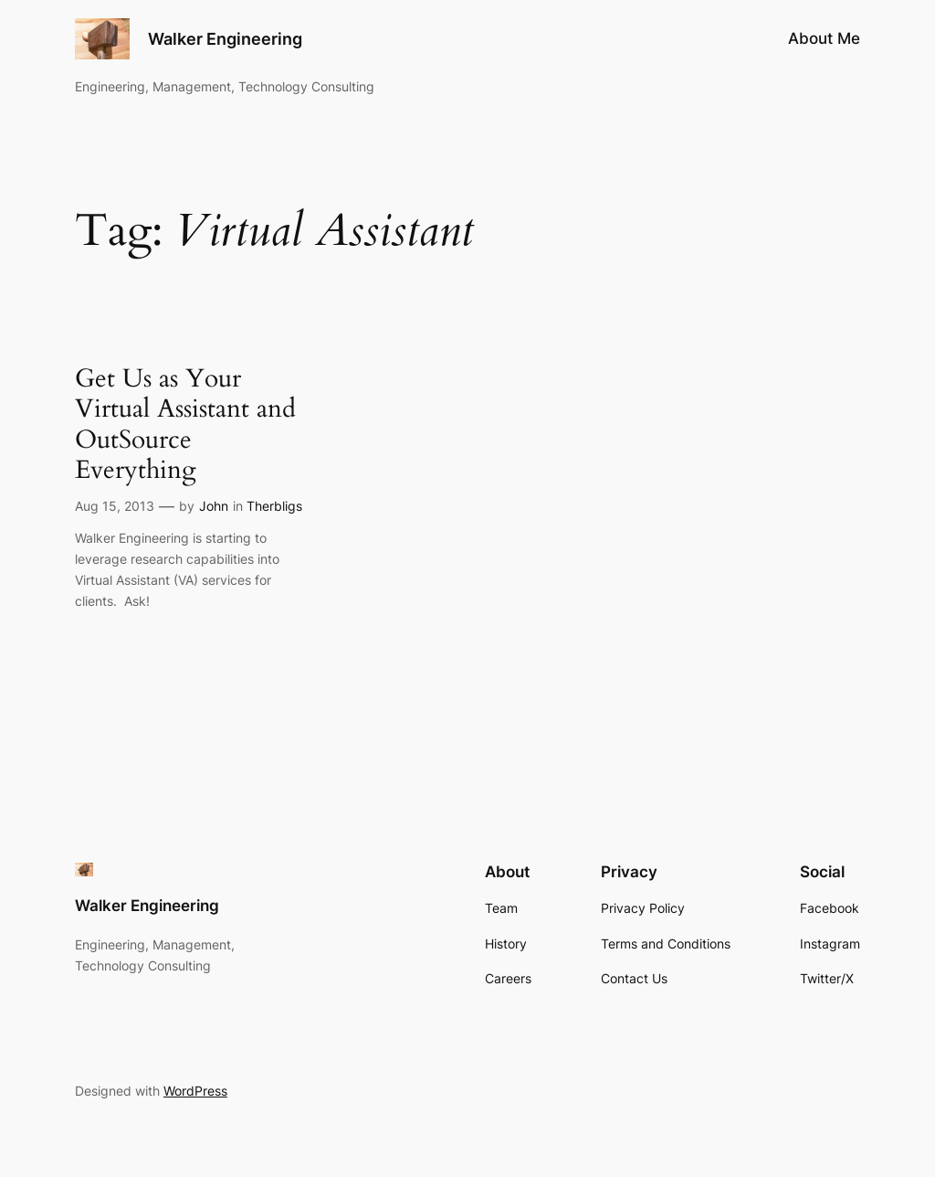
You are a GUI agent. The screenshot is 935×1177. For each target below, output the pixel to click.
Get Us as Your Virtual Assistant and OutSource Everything (185, 424)
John (213, 506)
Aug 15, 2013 (114, 506)
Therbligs (274, 506)
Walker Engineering (225, 38)
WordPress (195, 1090)
